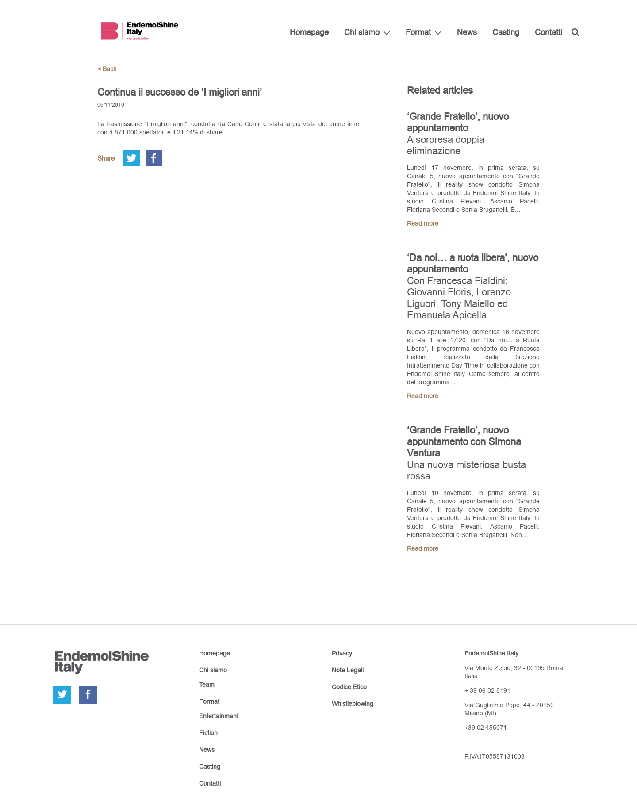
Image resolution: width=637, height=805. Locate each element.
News (467, 32)
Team (207, 685)
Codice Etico (349, 687)
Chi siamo (362, 32)
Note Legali (348, 670)
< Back (106, 69)
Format (418, 32)
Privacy (342, 653)
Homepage (309, 32)
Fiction (208, 733)
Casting (505, 32)
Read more (422, 223)
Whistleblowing (352, 704)
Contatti (548, 32)
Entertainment (218, 716)
